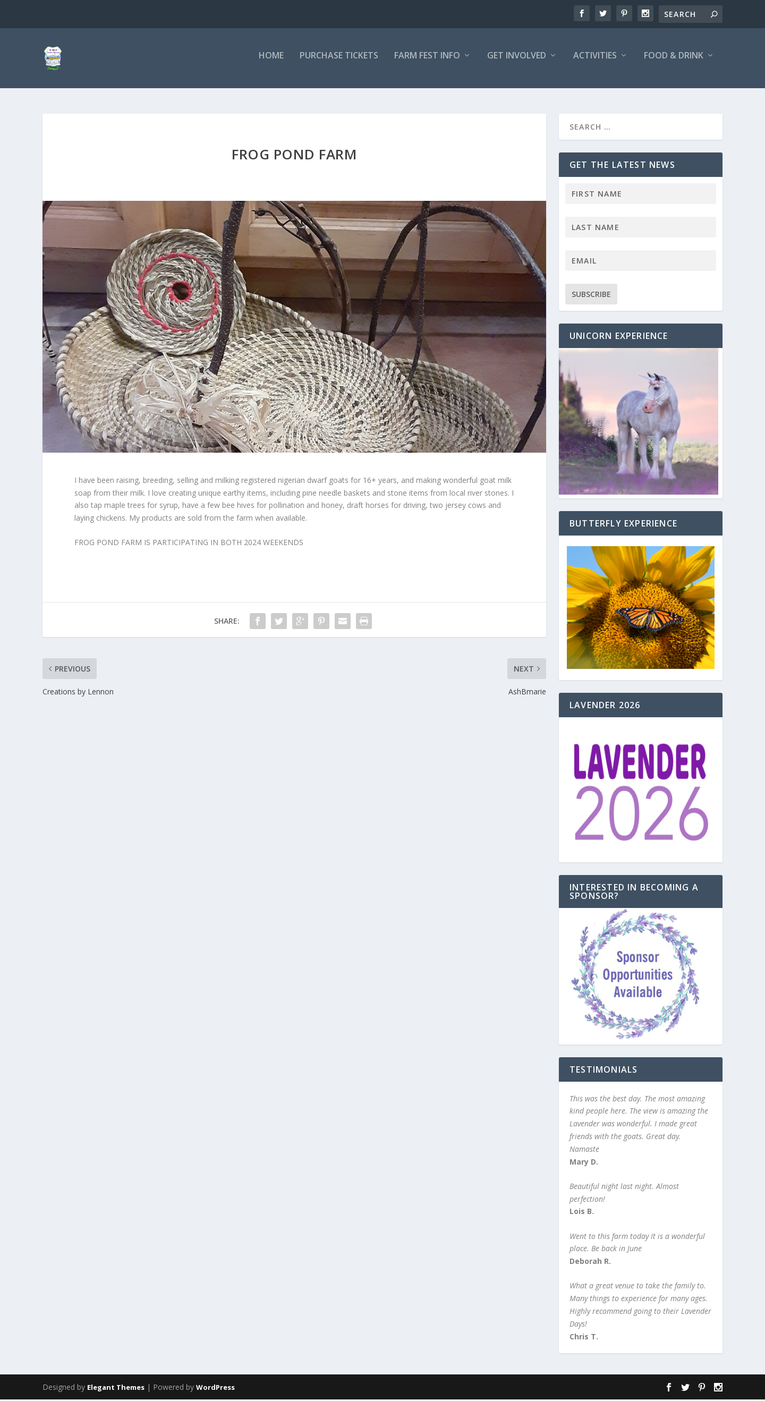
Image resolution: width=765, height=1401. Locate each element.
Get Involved (516, 62)
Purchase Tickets (339, 62)
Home (271, 62)
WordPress (215, 1389)
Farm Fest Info (427, 62)
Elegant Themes (115, 1389)
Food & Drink (673, 62)
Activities (595, 62)
